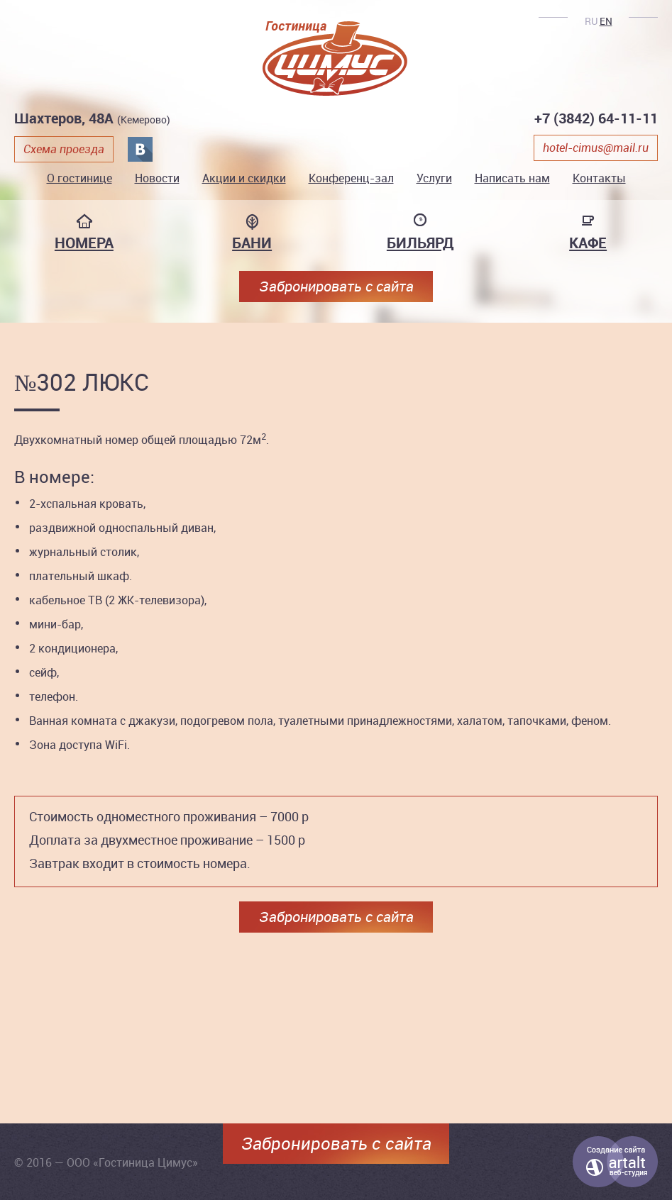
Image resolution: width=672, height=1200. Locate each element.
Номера (84, 242)
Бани (252, 242)
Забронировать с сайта (336, 286)
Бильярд (420, 242)
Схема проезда (63, 149)
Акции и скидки (244, 178)
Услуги (434, 178)
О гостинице (79, 178)
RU (591, 21)
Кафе (588, 242)
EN (606, 21)
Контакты (599, 178)
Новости (157, 178)
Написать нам (512, 178)
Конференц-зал (351, 178)
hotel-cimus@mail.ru (596, 147)
